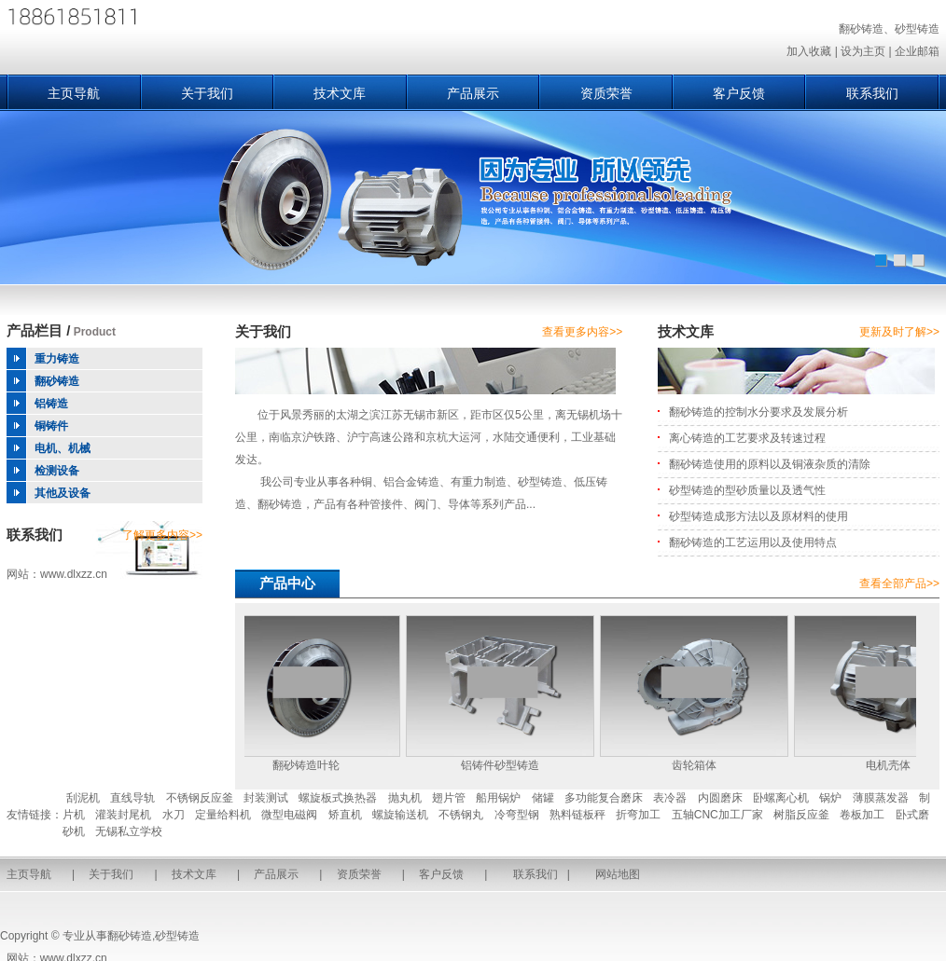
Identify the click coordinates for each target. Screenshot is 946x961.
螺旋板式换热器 (338, 797)
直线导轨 (132, 797)
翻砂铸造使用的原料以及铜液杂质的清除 (769, 464)
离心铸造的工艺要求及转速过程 (747, 438)
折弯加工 (638, 814)
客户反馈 (739, 93)
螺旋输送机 (400, 814)
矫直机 (345, 814)
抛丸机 (405, 797)
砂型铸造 (177, 935)
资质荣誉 (606, 93)
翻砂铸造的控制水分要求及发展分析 (758, 412)
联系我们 (872, 93)
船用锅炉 (498, 797)
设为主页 (863, 51)
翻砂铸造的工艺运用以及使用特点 (753, 542)
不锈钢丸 (460, 814)
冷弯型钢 (516, 814)
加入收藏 (808, 51)
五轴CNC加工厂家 (717, 814)
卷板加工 (862, 814)
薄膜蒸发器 (881, 797)
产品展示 (473, 93)
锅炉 (830, 797)
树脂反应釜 (801, 814)
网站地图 (617, 874)
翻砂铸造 (129, 935)
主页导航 (74, 93)
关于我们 (207, 93)
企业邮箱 (917, 51)
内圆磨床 (720, 797)
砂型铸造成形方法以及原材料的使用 (758, 516)
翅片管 (449, 797)
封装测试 (265, 797)
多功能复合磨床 (603, 797)
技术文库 (339, 93)
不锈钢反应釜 (199, 797)
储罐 (543, 797)
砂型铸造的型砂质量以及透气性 (747, 490)
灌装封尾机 (123, 814)
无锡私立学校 (128, 831)
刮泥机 (83, 797)
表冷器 (670, 797)
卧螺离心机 (781, 797)
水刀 (173, 814)
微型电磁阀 (289, 814)
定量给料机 (223, 814)
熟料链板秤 (577, 814)
